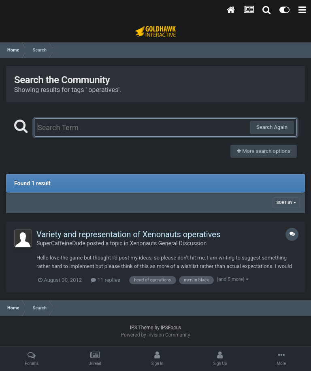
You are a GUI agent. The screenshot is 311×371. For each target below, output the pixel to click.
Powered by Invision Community (155, 335)
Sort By (286, 202)
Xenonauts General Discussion (168, 243)
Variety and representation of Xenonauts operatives (128, 234)
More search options (263, 151)
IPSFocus (171, 327)
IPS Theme (141, 327)
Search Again (272, 127)
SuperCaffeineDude (60, 243)
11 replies (105, 280)
